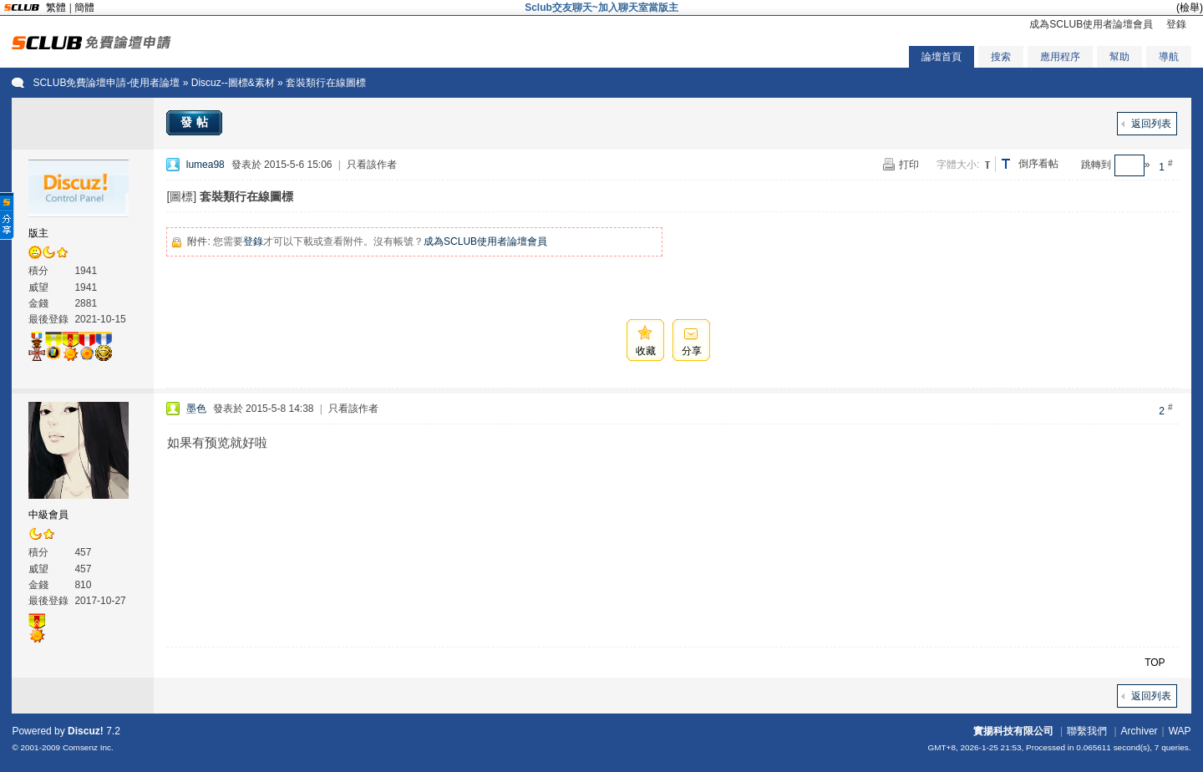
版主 (38, 233)
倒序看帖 (1038, 164)
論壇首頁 (941, 57)
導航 (1169, 57)
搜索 (1001, 57)
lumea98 (205, 164)
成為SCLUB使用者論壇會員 (1091, 24)
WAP (1180, 731)
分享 (692, 351)
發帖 (196, 122)
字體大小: (958, 164)
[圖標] (181, 196)
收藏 (646, 351)
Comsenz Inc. (88, 747)
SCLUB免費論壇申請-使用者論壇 (106, 83)
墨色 (196, 408)
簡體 (84, 7)
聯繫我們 (1087, 731)
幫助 (1119, 57)
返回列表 (1151, 124)
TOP (1155, 662)
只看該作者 (372, 164)
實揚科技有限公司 (1013, 731)
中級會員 (48, 515)
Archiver (1139, 731)
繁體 (56, 7)
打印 (909, 164)
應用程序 (1060, 57)
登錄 (1176, 24)
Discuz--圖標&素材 (233, 83)
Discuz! (86, 731)
